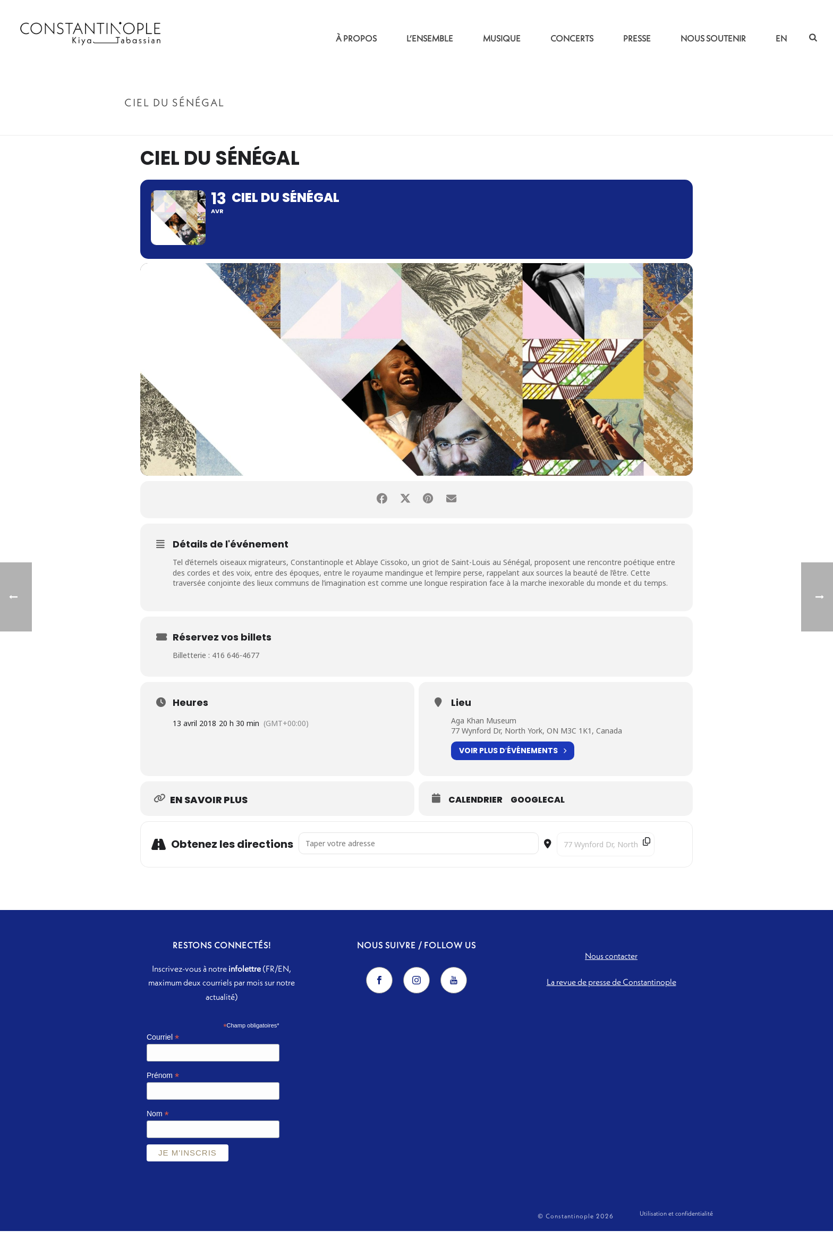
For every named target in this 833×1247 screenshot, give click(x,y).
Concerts (571, 38)
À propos (356, 38)
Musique (502, 38)
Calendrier (475, 816)
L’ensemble (429, 38)
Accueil (632, 125)
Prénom (163, 1092)
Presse (637, 38)
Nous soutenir (713, 38)
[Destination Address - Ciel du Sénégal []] (605, 860)
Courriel (163, 1054)
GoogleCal (538, 816)
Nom (158, 1130)
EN (781, 38)
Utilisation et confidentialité (676, 1232)
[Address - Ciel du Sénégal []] (419, 859)
